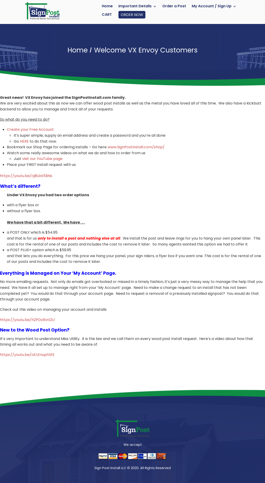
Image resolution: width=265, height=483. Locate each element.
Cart (107, 14)
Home (107, 6)
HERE (24, 141)
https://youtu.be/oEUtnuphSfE (27, 354)
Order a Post (174, 6)
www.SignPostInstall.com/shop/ (136, 147)
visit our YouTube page (42, 158)
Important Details (135, 6)
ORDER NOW (132, 14)
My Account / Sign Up (211, 6)
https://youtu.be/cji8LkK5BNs (26, 175)
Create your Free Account (30, 129)
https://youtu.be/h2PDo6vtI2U (27, 319)
